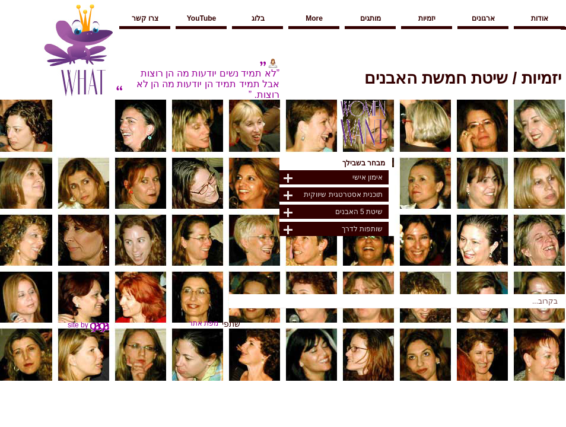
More (314, 18)
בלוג (258, 18)
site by (88, 325)
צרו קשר (145, 18)
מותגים (370, 18)
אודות (539, 18)
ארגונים (483, 18)
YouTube (202, 18)
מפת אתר (203, 323)
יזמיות (426, 18)
